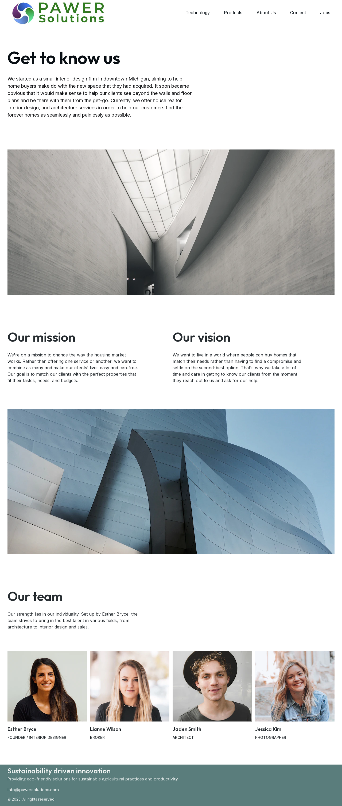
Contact (298, 12)
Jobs (325, 12)
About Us (266, 12)
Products (233, 12)
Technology (198, 12)
